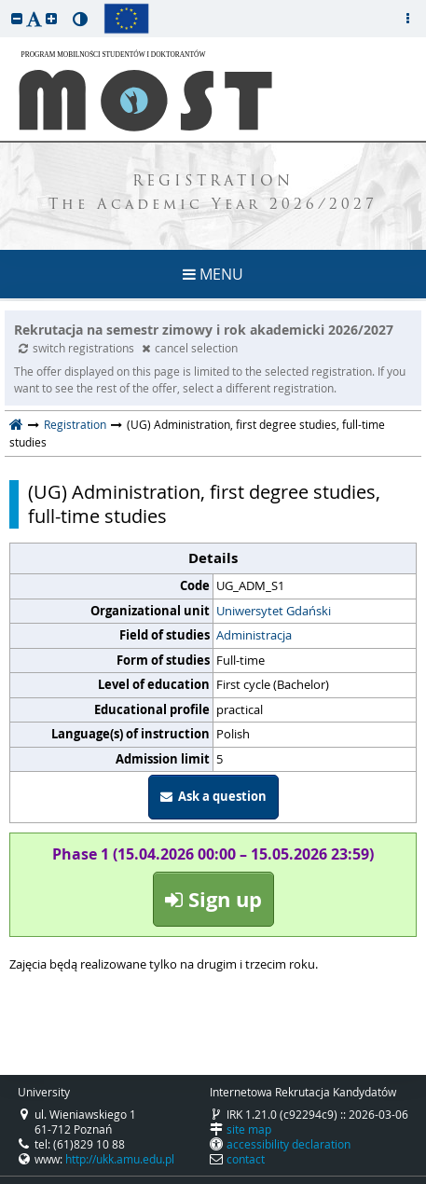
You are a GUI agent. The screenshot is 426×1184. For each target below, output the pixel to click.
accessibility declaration (288, 1143)
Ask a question (213, 796)
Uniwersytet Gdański (273, 610)
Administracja (254, 634)
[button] (16, 18)
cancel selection (190, 347)
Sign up (213, 899)
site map (249, 1129)
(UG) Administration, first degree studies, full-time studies (204, 504)
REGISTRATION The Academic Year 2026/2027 (213, 194)
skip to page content (4, 4)
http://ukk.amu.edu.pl (119, 1158)
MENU (213, 274)
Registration (75, 424)
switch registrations (78, 347)
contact (246, 1158)
